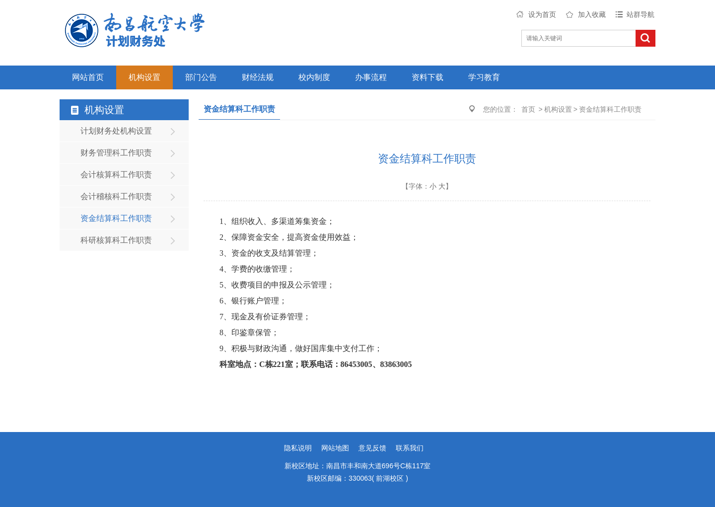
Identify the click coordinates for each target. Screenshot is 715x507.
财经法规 (258, 77)
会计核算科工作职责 (116, 174)
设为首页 (542, 14)
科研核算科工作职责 (116, 240)
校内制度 (314, 77)
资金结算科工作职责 (116, 218)
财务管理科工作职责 (116, 152)
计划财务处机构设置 (116, 131)
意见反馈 (372, 448)
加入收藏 (592, 14)
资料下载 (427, 77)
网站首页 (88, 77)
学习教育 (484, 77)
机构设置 (144, 77)
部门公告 (201, 77)
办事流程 (371, 77)
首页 (528, 109)
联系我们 (410, 448)
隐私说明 (298, 448)
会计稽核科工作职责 (116, 196)
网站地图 (335, 448)
